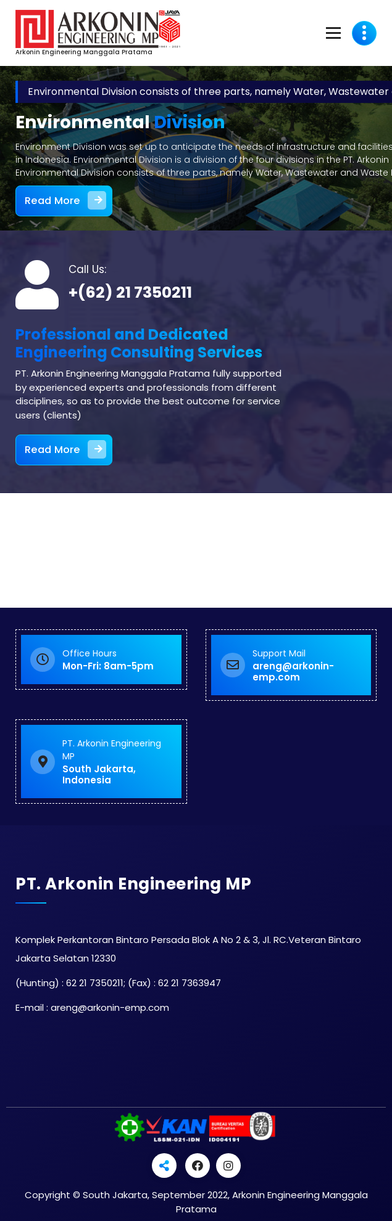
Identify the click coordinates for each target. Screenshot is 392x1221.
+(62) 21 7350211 (130, 292)
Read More (65, 199)
